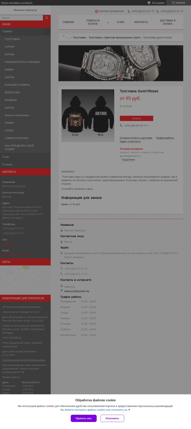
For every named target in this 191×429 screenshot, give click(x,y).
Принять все (84, 418)
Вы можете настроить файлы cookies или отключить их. (94, 409)
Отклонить (112, 418)
